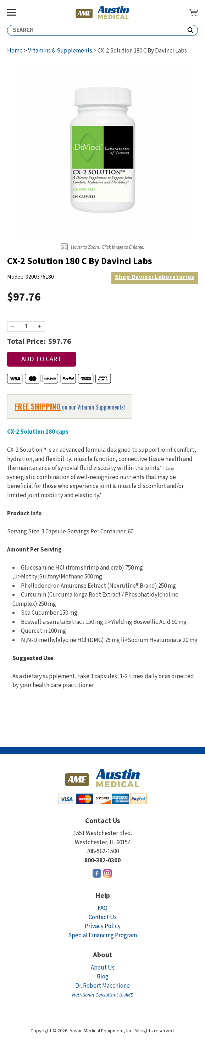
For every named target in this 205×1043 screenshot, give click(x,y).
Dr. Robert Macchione (102, 990)
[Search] (95, 30)
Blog (103, 976)
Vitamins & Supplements (60, 50)
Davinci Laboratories (154, 277)
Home (15, 50)
